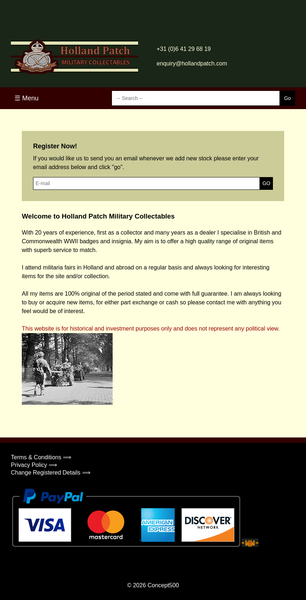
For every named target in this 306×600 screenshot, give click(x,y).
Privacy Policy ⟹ (34, 465)
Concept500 (163, 585)
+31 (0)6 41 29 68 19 (184, 49)
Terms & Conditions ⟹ (41, 457)
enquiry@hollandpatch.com (192, 63)
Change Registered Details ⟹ (50, 472)
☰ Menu (27, 98)
